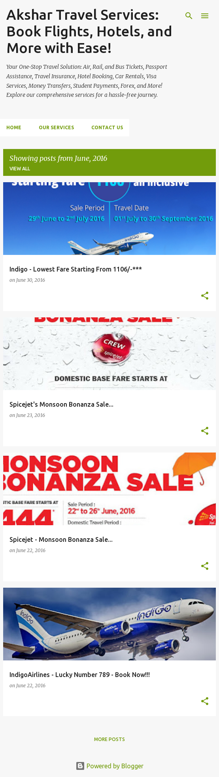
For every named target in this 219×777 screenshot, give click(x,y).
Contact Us (107, 127)
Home (13, 127)
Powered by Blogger (109, 765)
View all (19, 168)
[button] (205, 296)
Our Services (56, 127)
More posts (109, 739)
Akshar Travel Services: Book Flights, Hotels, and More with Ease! (89, 31)
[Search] (189, 15)
